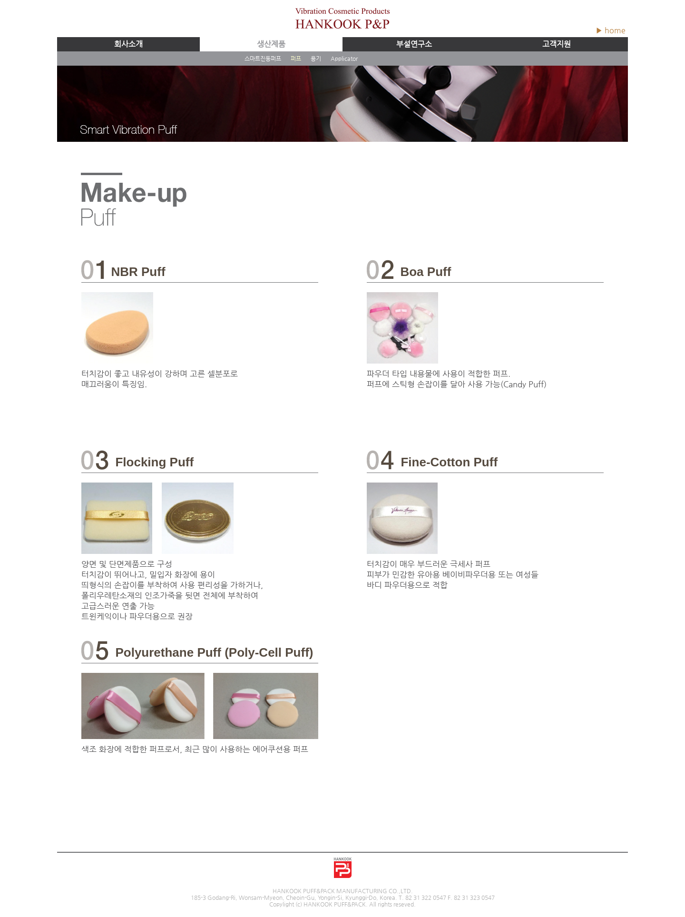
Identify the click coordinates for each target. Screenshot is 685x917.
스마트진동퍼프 (263, 58)
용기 (316, 58)
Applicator (344, 58)
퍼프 (296, 58)
